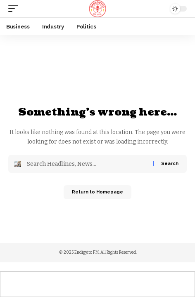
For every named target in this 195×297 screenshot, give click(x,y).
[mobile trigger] (15, 8)
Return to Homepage (97, 192)
